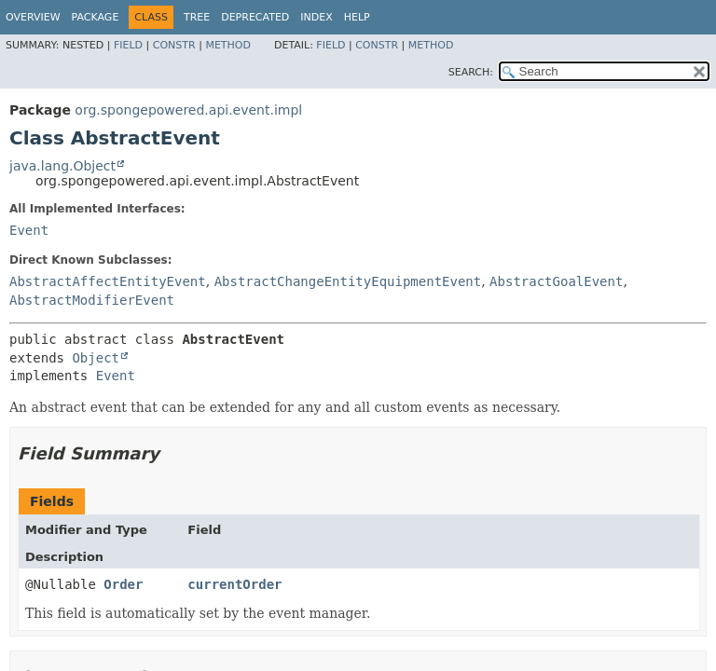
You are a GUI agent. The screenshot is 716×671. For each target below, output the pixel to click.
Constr (174, 45)
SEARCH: (470, 72)
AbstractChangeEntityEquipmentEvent (348, 281)
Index (316, 17)
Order (123, 584)
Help (357, 17)
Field (128, 45)
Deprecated (255, 17)
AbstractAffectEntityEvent (107, 281)
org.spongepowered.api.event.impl (188, 110)
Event (28, 230)
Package (95, 17)
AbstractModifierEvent (91, 300)
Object (95, 357)
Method (228, 45)
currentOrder (234, 584)
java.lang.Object (62, 165)
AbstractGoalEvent (556, 281)
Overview (33, 17)
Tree (197, 17)
